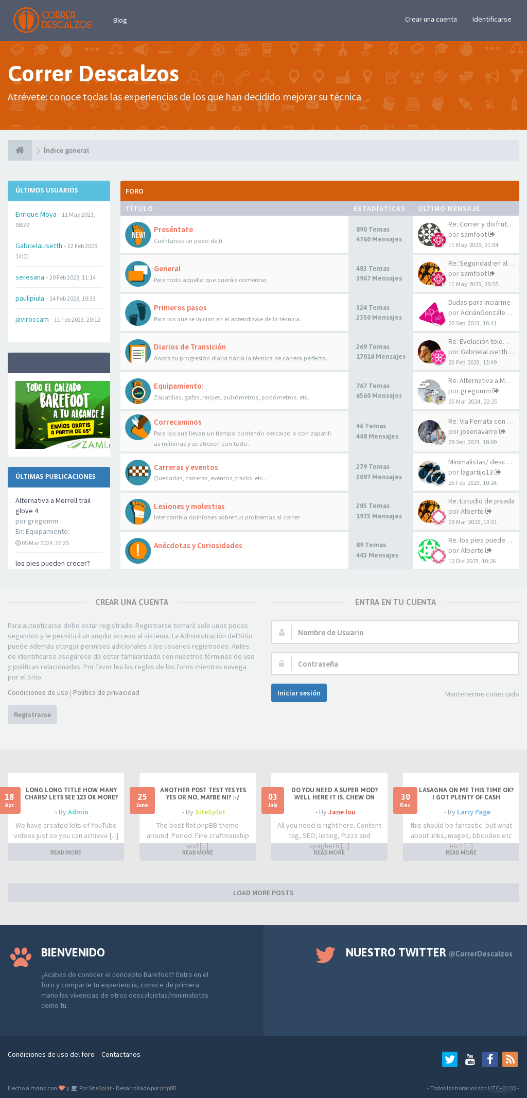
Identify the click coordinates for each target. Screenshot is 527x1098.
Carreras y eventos (186, 467)
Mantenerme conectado (482, 694)
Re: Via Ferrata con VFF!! (484, 421)
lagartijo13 (477, 472)
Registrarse (32, 714)
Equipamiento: (47, 531)
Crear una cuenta (431, 19)
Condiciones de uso (38, 692)
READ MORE (65, 852)
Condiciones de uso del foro (51, 1054)
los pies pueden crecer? (52, 563)
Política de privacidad (106, 692)
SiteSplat (210, 811)
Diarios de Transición (190, 347)
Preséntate (173, 229)
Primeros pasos (180, 307)
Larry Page (473, 811)
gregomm (476, 390)
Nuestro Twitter (429, 952)
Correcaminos (178, 422)
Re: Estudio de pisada (481, 501)
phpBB (168, 1088)
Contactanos (120, 1054)
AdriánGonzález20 (488, 312)
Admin (78, 811)
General (167, 268)
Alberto (472, 511)
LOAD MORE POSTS (263, 892)
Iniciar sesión (299, 693)
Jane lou (342, 811)
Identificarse (492, 19)
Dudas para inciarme (479, 302)
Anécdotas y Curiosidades (198, 545)
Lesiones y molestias (189, 506)
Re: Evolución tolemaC (482, 341)
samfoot (474, 234)
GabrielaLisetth (484, 351)
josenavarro (479, 431)
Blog (120, 20)
